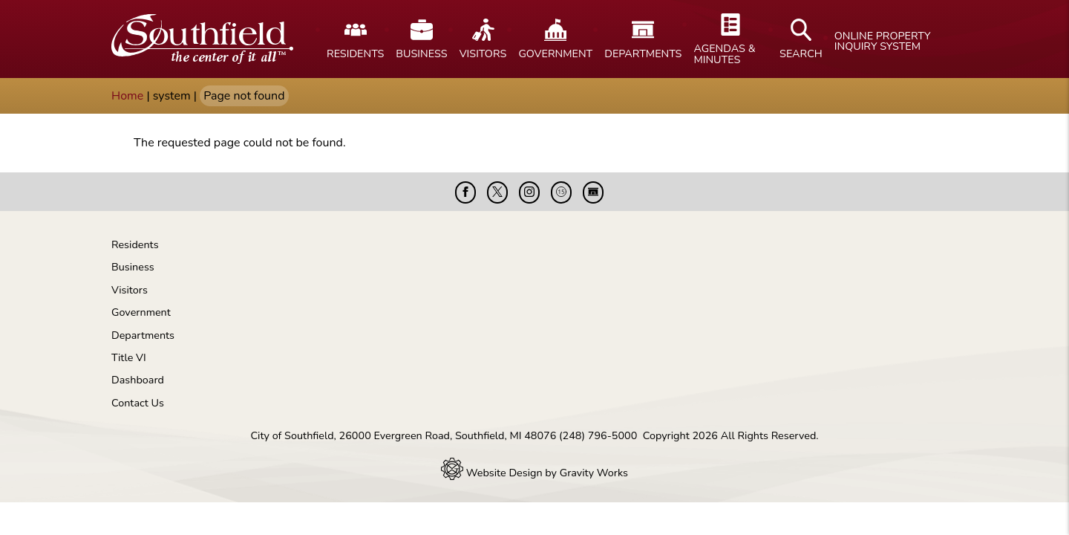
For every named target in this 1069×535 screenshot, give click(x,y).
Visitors (129, 289)
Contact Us (137, 402)
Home (127, 96)
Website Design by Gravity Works (534, 472)
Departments (142, 335)
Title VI (128, 357)
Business (132, 266)
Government (141, 312)
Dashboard (137, 379)
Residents (135, 244)
